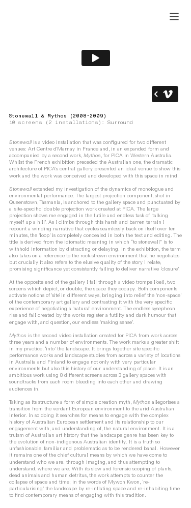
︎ (174, 16)
